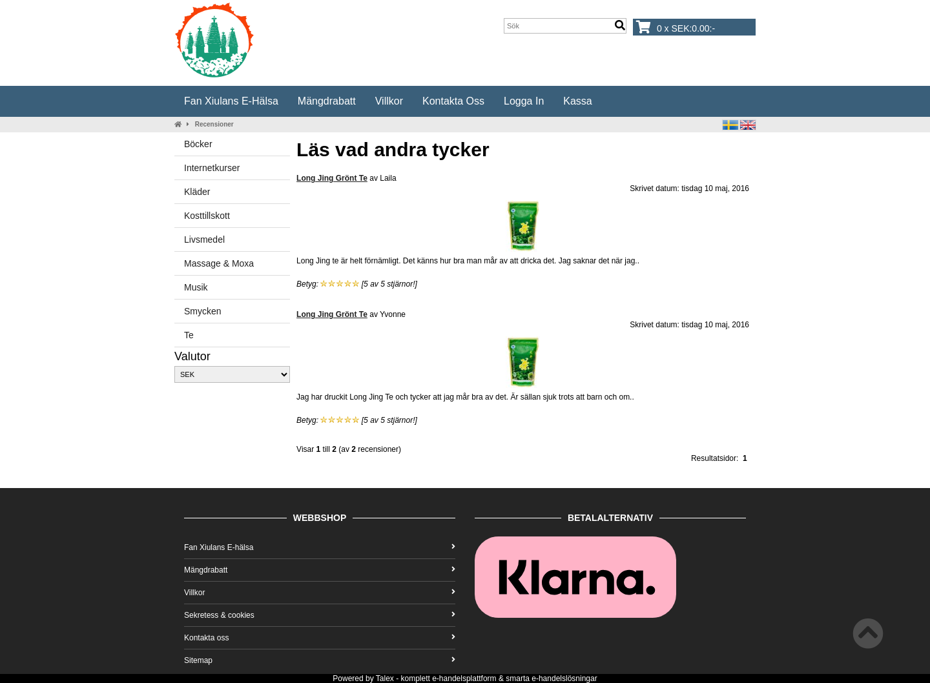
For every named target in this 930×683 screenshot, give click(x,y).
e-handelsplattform (464, 678)
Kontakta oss (453, 101)
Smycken (203, 311)
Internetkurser (212, 168)
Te (189, 335)
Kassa (577, 101)
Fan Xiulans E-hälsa (231, 101)
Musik (196, 287)
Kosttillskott (207, 215)
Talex (385, 678)
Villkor (389, 101)
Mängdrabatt (327, 101)
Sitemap (319, 660)
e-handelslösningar (564, 678)
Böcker (198, 144)
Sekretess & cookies (319, 615)
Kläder (197, 192)
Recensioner (214, 124)
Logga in (524, 101)
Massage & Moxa (219, 263)
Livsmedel (204, 239)
